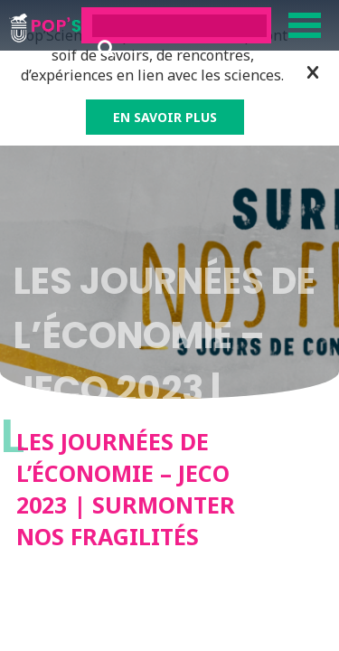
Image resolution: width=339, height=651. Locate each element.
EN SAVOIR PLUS (165, 117)
